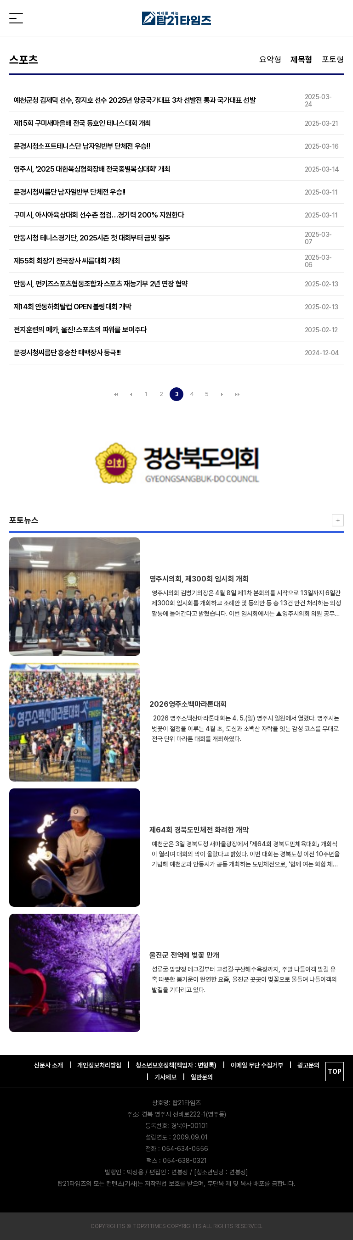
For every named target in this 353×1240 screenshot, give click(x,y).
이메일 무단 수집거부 (257, 1065)
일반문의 (202, 1077)
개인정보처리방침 (99, 1065)
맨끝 (237, 394)
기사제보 (165, 1077)
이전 (131, 394)
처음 (116, 394)
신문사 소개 (48, 1065)
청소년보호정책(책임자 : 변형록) (176, 1065)
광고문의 (308, 1065)
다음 (222, 394)
